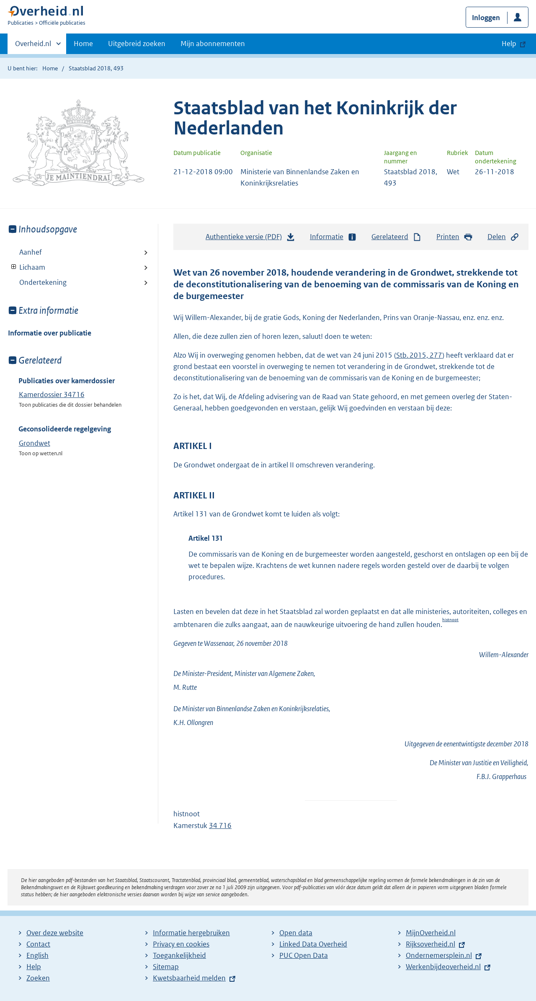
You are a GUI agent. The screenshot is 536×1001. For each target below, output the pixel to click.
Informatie (333, 237)
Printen (454, 237)
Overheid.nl (33, 46)
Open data (295, 932)
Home (83, 43)
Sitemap (166, 966)
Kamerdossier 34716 (52, 394)
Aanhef (30, 252)
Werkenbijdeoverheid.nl (443, 966)
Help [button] (509, 43)
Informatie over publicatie (49, 333)
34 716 (220, 825)
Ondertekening (43, 282)
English (37, 955)
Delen (503, 237)
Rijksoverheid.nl (430, 944)
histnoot (450, 620)
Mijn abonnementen (212, 43)
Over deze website (54, 932)
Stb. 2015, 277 (419, 355)
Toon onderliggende (14, 267)
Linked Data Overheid (313, 944)
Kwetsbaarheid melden (189, 978)
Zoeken (38, 978)
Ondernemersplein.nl (439, 955)
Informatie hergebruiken (191, 932)
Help (33, 966)
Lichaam (26, 267)
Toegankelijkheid (179, 955)
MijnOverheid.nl (431, 932)
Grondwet (34, 443)
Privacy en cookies (181, 944)
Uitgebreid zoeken (136, 43)
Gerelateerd (396, 237)
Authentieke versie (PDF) (250, 238)
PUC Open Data (303, 955)
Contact (38, 944)
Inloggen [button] (486, 17)
